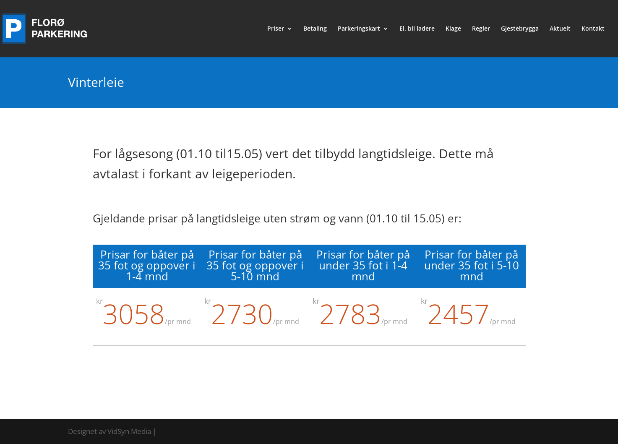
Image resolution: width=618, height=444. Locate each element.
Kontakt (593, 29)
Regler (481, 29)
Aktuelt (560, 29)
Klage (453, 29)
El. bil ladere (417, 29)
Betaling (315, 29)
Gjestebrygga (520, 29)
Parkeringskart (359, 29)
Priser (275, 29)
